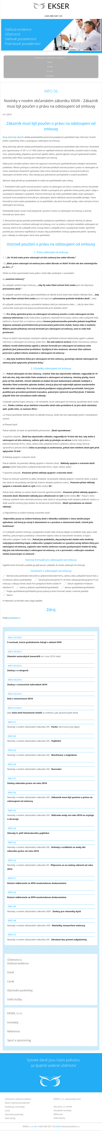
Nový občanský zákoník (13, 137)
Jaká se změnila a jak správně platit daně (42, 712)
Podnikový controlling (15, 1106)
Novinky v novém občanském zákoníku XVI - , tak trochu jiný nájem (43, 726)
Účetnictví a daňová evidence (50, 57)
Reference (13, 1031)
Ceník (50, 66)
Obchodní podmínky (20, 990)
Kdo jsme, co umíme (63, 1106)
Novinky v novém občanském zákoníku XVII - (46, 925)
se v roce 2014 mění (34, 656)
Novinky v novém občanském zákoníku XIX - (47, 939)
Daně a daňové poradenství (17, 1102)
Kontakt (50, 75)
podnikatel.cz (14, 618)
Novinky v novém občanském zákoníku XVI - (34, 740)
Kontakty (12, 1022)
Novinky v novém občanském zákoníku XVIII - (44, 911)
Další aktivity (59, 1118)
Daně (50, 62)
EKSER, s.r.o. (14, 1013)
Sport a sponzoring (19, 1040)
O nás (50, 71)
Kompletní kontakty (62, 1110)
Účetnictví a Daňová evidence (18, 961)
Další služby (14, 999)
